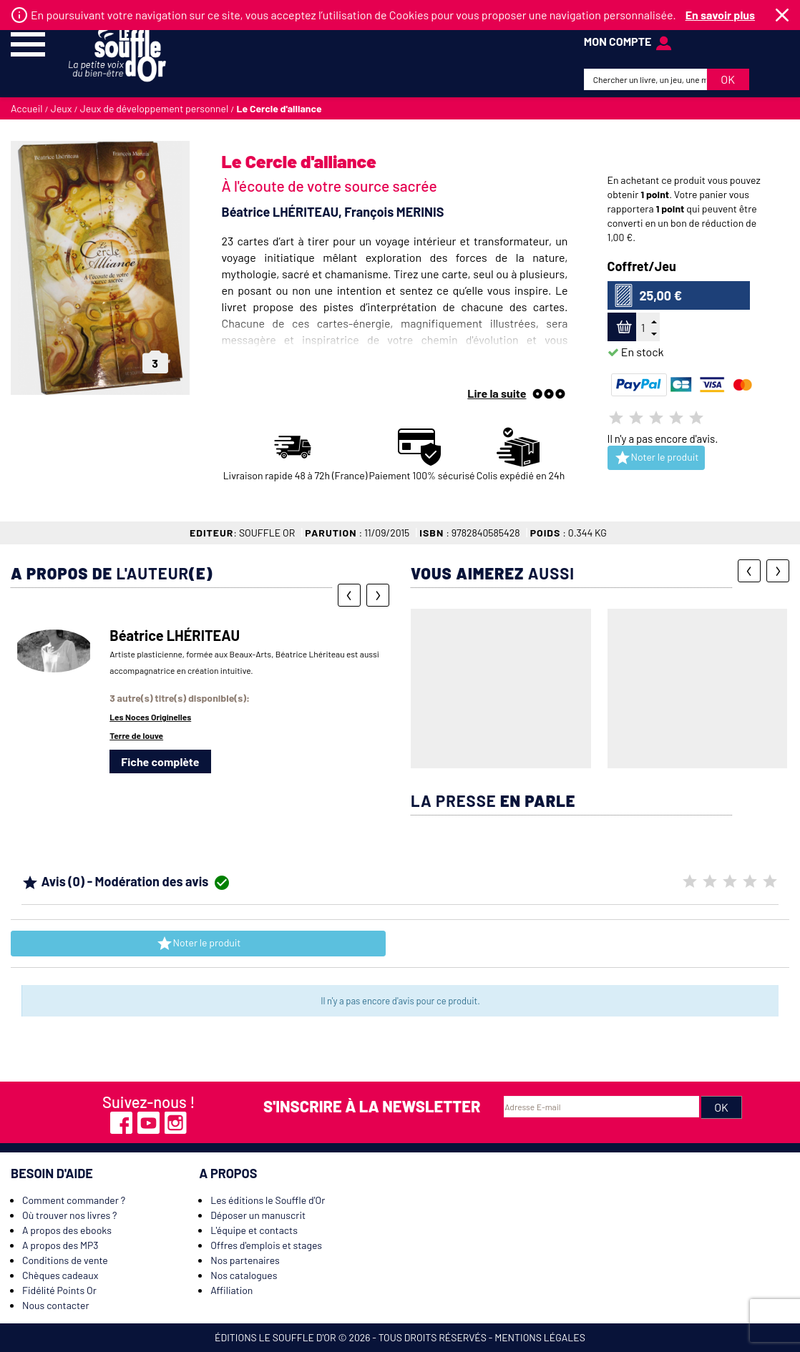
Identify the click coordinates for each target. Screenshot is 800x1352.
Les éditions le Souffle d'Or (267, 1200)
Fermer (782, 15)
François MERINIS (394, 212)
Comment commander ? (73, 1200)
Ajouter (622, 327)
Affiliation (231, 1290)
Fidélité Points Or (59, 1290)
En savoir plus (720, 14)
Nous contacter (55, 1305)
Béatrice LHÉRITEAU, (283, 212)
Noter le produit (656, 457)
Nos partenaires (245, 1260)
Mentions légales (539, 1337)
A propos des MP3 (60, 1245)
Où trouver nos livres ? (69, 1215)
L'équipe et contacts (254, 1230)
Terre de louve (136, 735)
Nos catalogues (243, 1275)
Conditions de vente (65, 1260)
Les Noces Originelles (150, 717)
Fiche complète (160, 761)
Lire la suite (496, 393)
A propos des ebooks (67, 1230)
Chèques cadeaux (60, 1275)
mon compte (618, 41)
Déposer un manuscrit (258, 1215)
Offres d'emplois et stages (266, 1245)
